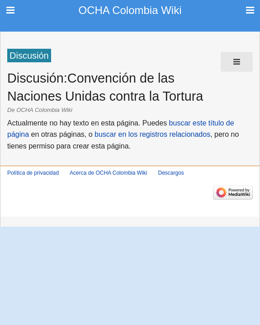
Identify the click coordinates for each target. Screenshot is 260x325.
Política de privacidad (33, 173)
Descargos (171, 173)
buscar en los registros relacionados (152, 134)
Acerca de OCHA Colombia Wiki (108, 173)
